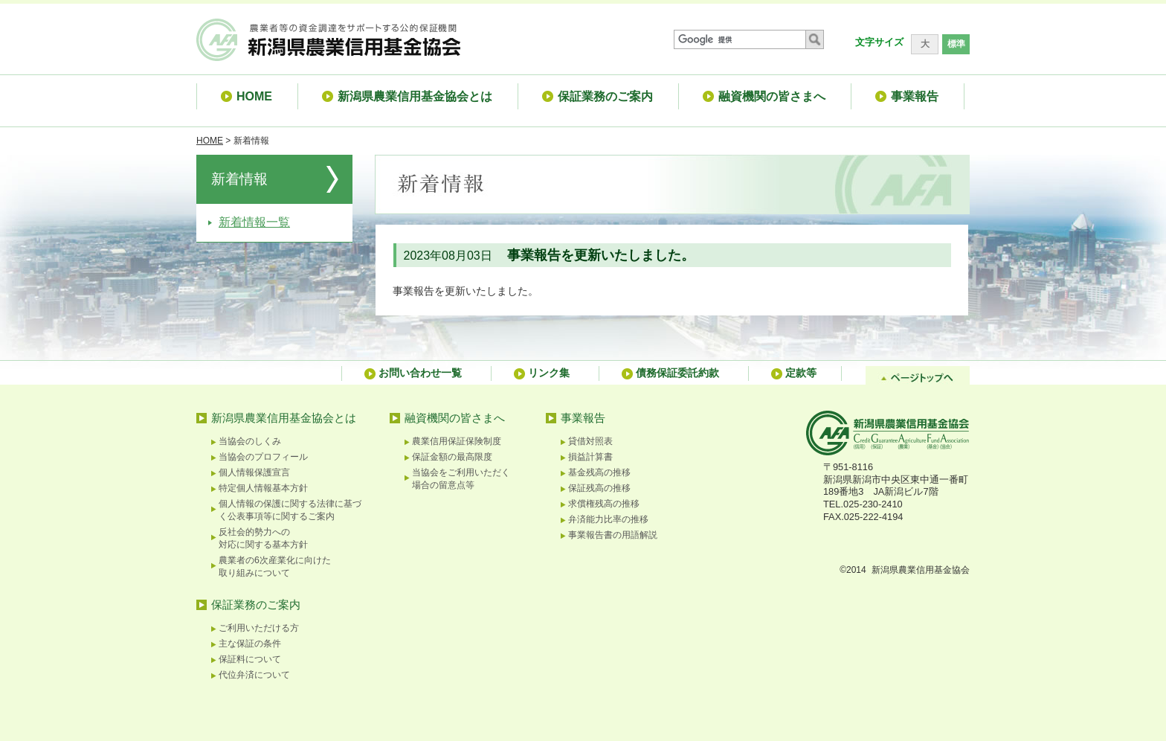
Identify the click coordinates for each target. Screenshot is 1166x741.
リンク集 (549, 373)
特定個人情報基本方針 (263, 488)
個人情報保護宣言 (254, 472)
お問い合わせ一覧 (420, 373)
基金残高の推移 (599, 472)
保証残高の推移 (599, 488)
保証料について (250, 659)
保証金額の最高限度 (452, 457)
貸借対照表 (590, 441)
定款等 (800, 373)
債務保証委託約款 (677, 373)
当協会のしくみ (250, 441)
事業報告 (583, 417)
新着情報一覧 (254, 222)
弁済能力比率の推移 (608, 519)
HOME (209, 140)
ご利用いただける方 (259, 628)
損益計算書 (590, 457)
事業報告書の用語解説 (612, 535)
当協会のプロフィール (263, 457)
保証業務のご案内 (255, 604)
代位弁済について (254, 675)
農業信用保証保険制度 (456, 441)
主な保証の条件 (250, 643)
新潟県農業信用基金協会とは (283, 417)
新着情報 (239, 179)
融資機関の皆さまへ (455, 417)
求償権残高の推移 (604, 503)
